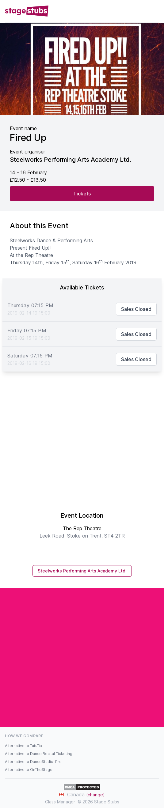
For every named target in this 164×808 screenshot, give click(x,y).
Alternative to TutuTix (23, 745)
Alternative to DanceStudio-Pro (33, 761)
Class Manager (60, 801)
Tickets (82, 194)
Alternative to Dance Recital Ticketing (38, 753)
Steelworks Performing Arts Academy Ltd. (82, 570)
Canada (82, 794)
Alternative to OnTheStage (28, 769)
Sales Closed (136, 309)
